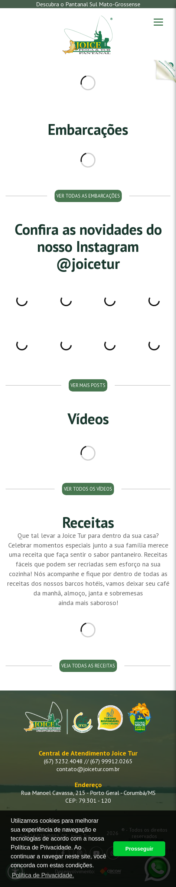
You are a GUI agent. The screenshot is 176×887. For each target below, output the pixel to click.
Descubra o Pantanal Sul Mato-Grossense (88, 4)
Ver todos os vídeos (88, 489)
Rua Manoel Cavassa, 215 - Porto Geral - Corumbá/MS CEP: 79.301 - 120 (88, 796)
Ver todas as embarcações (88, 196)
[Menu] (158, 22)
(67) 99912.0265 (111, 761)
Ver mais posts (88, 385)
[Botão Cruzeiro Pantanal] (164, 71)
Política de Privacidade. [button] (43, 875)
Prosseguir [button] (139, 849)
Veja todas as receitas (88, 666)
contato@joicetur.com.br (88, 769)
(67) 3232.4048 (63, 761)
